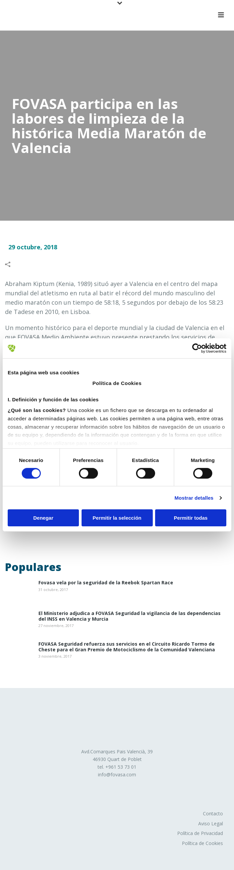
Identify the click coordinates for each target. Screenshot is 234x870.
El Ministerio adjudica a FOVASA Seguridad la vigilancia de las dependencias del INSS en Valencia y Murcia (129, 616)
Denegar (43, 518)
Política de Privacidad (200, 833)
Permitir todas (191, 518)
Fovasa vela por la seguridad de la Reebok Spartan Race (105, 583)
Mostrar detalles (194, 498)
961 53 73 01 (122, 767)
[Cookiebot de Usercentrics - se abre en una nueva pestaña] (197, 348)
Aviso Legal (210, 823)
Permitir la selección (117, 518)
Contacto (213, 813)
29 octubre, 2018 (32, 247)
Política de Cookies (202, 843)
